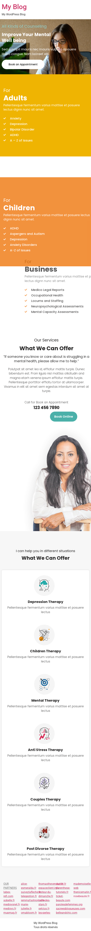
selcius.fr (43, 908)
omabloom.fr (29, 912)
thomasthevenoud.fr (50, 883)
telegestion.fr (29, 896)
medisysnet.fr (11, 904)
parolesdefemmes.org (69, 904)
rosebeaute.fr (81, 896)
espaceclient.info (48, 888)
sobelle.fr (9, 900)
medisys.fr (9, 908)
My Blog (14, 7)
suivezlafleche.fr (31, 892)
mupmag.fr (10, 912)
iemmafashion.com (33, 900)
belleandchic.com (66, 912)
